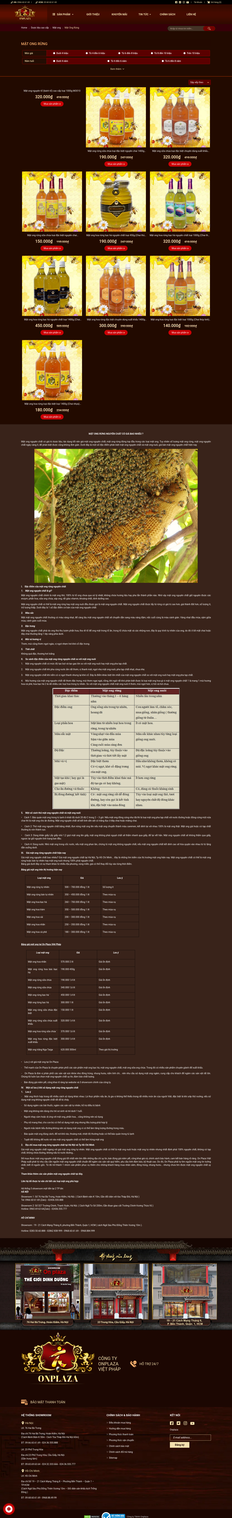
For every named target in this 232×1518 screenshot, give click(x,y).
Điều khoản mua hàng (120, 1407)
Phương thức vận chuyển (121, 1424)
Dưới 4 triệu (62, 53)
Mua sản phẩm (51, 104)
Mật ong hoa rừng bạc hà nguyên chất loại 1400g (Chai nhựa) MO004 (52, 320)
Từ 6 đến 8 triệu (130, 53)
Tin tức (145, 14)
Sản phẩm (63, 14)
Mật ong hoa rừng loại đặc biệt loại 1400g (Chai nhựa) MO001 (52, 404)
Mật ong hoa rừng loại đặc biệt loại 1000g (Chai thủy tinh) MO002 (180, 320)
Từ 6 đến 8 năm (173, 61)
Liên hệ (191, 14)
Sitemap (113, 1442)
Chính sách (167, 14)
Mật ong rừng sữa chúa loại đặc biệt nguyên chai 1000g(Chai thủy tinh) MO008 (52, 235)
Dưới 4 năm (62, 61)
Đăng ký (179, 1429)
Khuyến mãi (119, 14)
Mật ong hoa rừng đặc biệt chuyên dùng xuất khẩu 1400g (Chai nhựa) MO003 (116, 320)
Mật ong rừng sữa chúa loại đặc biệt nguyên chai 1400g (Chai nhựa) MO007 (116, 151)
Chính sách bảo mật (119, 1430)
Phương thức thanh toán (121, 1419)
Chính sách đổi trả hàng (121, 1436)
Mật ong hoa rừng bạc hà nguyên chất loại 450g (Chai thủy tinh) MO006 (116, 235)
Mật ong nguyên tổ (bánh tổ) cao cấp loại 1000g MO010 (52, 90)
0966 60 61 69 (23, 2)
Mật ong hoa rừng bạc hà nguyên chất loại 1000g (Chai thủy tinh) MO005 (180, 235)
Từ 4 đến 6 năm (119, 61)
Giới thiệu (93, 14)
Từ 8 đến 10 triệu (163, 53)
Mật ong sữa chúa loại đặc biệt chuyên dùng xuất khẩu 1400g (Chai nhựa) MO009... (180, 151)
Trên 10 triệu (193, 53)
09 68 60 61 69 (50, 2)
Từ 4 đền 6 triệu (97, 53)
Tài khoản (198, 2)
